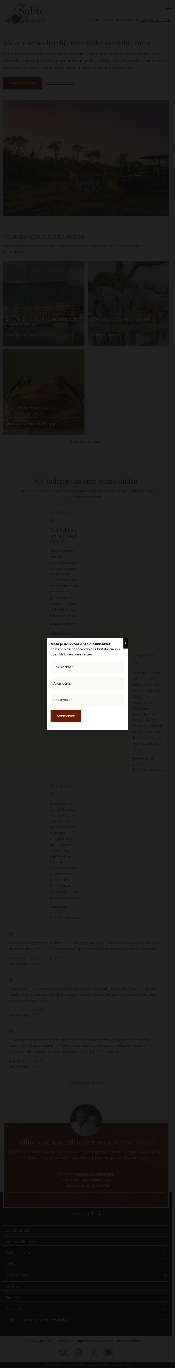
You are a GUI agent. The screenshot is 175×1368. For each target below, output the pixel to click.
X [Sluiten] (125, 643)
